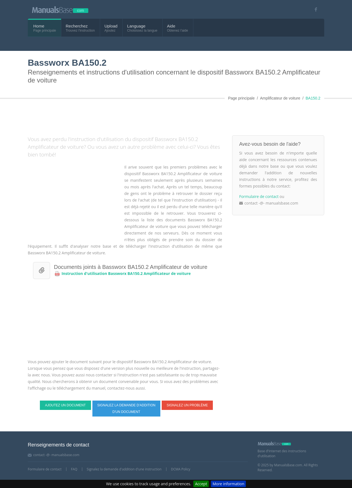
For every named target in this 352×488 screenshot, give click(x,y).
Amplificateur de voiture (280, 98)
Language (136, 26)
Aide (171, 26)
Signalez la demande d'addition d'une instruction (124, 469)
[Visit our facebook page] (314, 9)
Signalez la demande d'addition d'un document (126, 408)
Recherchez (77, 26)
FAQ (74, 469)
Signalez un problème (187, 405)
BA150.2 (313, 98)
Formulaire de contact (259, 196)
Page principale (241, 98)
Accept (201, 483)
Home (38, 26)
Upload (111, 26)
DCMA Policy (180, 469)
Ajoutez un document (65, 405)
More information (228, 483)
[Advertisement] (161, 116)
